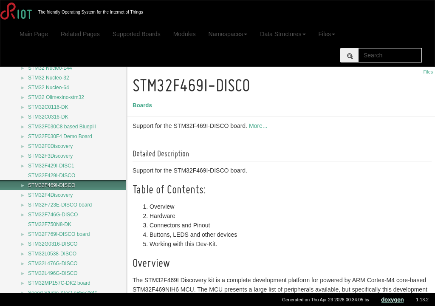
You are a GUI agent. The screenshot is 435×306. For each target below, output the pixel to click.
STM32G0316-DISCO (53, 244)
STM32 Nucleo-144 (50, 68)
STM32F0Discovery (50, 146)
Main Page (34, 34)
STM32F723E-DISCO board (60, 205)
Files (327, 34)
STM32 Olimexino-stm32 (56, 97)
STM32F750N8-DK (49, 224)
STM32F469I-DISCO (51, 185)
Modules (184, 34)
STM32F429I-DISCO (51, 175)
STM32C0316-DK (48, 117)
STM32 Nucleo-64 (48, 88)
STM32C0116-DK (48, 107)
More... (259, 125)
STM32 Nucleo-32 (48, 78)
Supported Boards (137, 34)
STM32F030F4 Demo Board (60, 136)
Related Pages (80, 34)
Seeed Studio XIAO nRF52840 (62, 293)
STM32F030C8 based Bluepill (62, 127)
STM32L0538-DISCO (52, 254)
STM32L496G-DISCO (53, 273)
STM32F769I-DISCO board (59, 234)
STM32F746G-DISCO (53, 215)
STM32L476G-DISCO (53, 263)
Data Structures (282, 34)
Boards (143, 105)
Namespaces (228, 34)
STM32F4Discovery (50, 195)
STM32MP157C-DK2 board (59, 283)
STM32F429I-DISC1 (51, 166)
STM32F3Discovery (50, 156)
